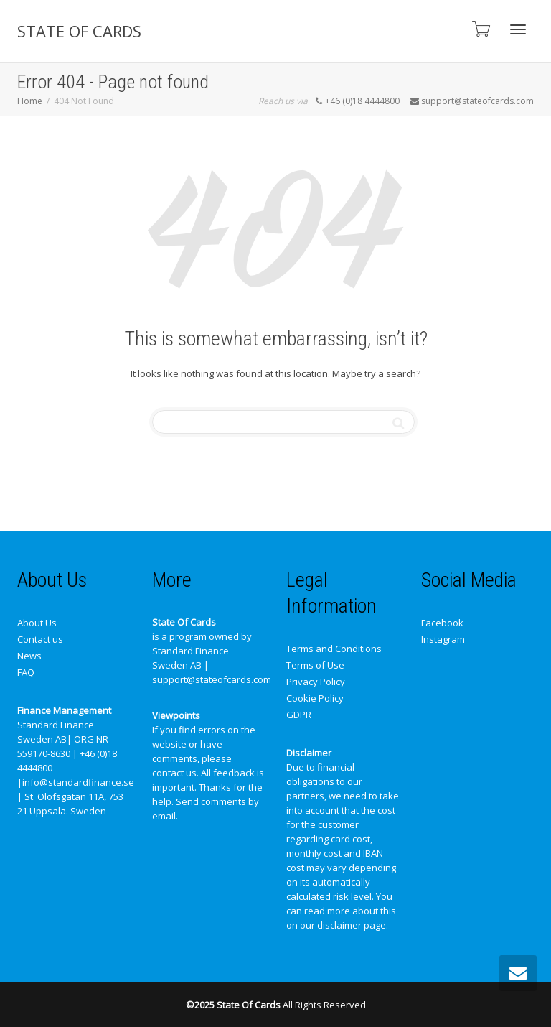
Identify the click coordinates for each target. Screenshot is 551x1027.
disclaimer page (351, 925)
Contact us (40, 639)
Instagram (443, 639)
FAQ (25, 672)
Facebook (442, 622)
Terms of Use (315, 665)
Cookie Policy (315, 698)
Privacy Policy (315, 681)
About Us (37, 622)
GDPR (298, 714)
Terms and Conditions (334, 648)
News (29, 655)
